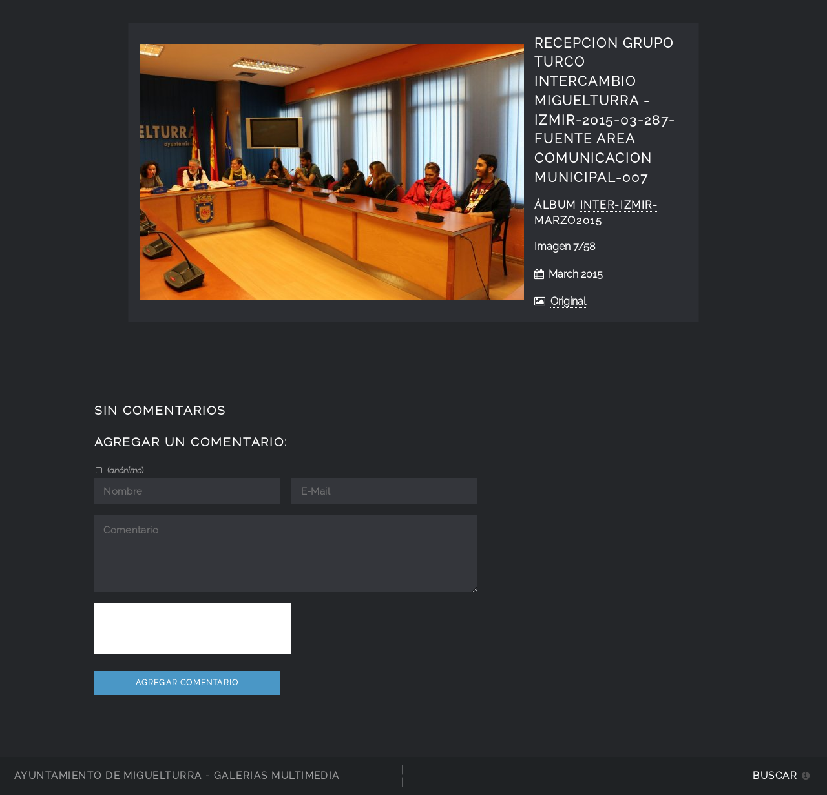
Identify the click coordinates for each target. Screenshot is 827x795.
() (124, 470)
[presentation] (192, 628)
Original (568, 301)
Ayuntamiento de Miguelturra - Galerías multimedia (177, 775)
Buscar (775, 775)
